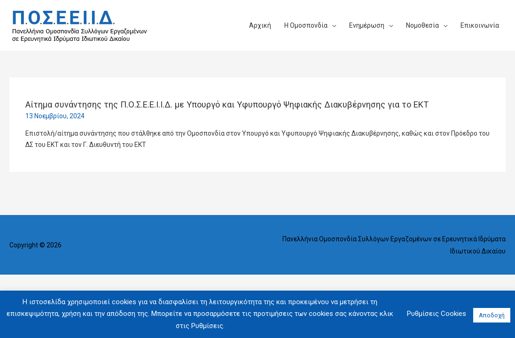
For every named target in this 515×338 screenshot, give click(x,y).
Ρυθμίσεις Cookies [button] (436, 313)
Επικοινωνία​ (479, 25)
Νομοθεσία (422, 25)
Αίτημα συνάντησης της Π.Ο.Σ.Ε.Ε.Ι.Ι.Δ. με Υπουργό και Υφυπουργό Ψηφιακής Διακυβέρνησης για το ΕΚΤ (227, 104)
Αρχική (260, 25)
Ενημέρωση (366, 25)
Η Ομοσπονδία (306, 25)
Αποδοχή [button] (492, 315)
